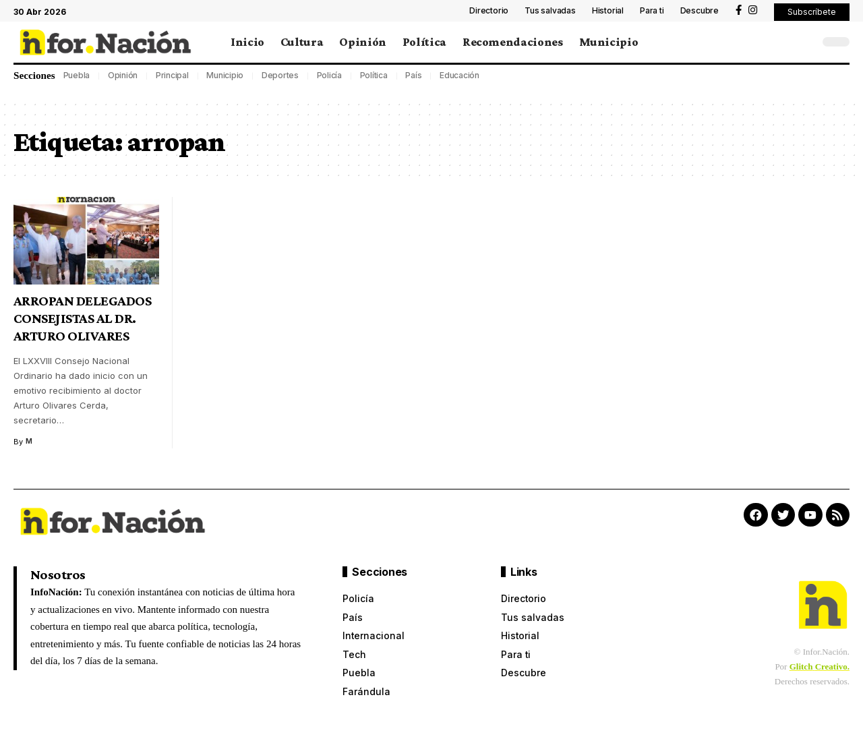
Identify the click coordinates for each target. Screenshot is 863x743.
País (413, 75)
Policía (329, 75)
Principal (172, 75)
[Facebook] (738, 10)
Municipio (224, 75)
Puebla (76, 75)
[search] (805, 42)
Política (374, 75)
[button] (812, 12)
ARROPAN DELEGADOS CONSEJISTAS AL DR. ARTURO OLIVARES (82, 318)
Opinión (123, 75)
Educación (459, 75)
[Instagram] (753, 10)
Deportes (280, 75)
